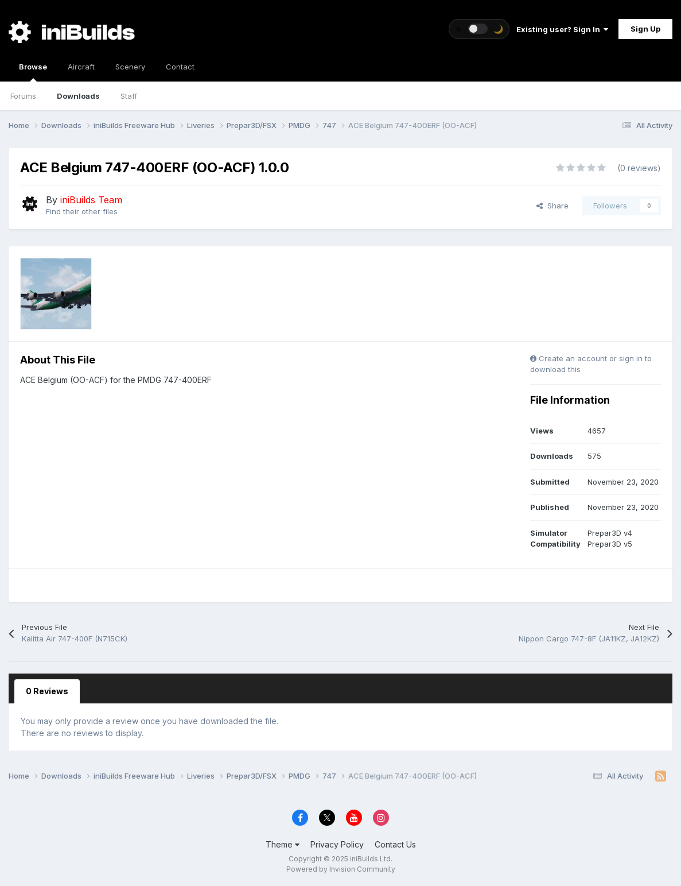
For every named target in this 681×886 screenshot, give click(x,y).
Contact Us (395, 844)
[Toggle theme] (479, 29)
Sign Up (645, 28)
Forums (23, 95)
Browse (33, 72)
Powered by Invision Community (340, 869)
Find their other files (82, 211)
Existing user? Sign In (562, 29)
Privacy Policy (337, 844)
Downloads (78, 95)
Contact (180, 66)
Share (552, 205)
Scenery (130, 66)
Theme (282, 844)
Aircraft (81, 66)
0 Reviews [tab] (47, 691)
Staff (128, 95)
